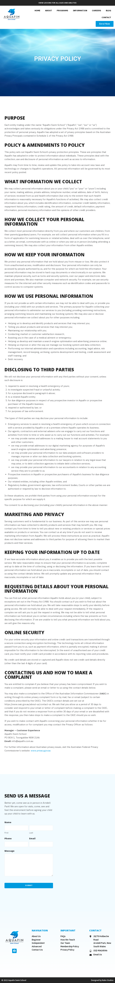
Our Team (65, 943)
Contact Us (37, 949)
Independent (38, 943)
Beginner (36, 939)
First (6, 833)
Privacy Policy (67, 949)
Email (32, 838)
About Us (36, 936)
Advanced (37, 946)
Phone (8, 838)
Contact (106, 17)
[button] (105, 24)
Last (31, 833)
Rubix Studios (108, 980)
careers (96, 10)
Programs (62, 10)
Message (9, 850)
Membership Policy (69, 946)
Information (80, 10)
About (48, 10)
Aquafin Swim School (17, 980)
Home (37, 10)
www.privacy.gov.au (41, 750)
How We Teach (67, 939)
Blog (108, 10)
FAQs (62, 936)
